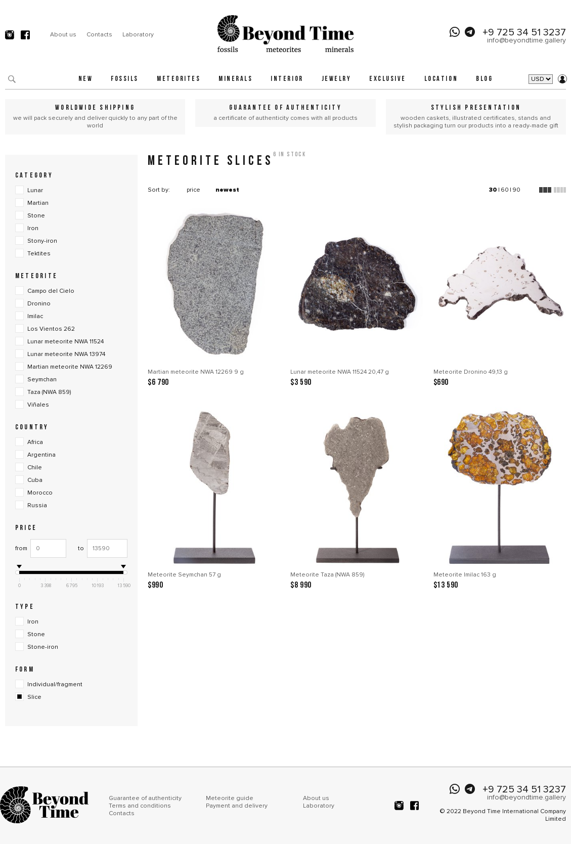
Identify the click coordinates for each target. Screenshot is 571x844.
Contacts (99, 34)
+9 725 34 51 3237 (524, 32)
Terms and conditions (140, 806)
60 (505, 190)
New (85, 79)
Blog (484, 79)
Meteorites (178, 79)
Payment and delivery (237, 806)
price (193, 190)
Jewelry (337, 79)
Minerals (235, 79)
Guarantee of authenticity (145, 798)
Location (441, 79)
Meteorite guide (229, 798)
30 (493, 190)
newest (227, 190)
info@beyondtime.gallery (526, 40)
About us (63, 34)
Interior (287, 79)
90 (516, 190)
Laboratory (138, 34)
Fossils (125, 79)
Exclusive (387, 79)
